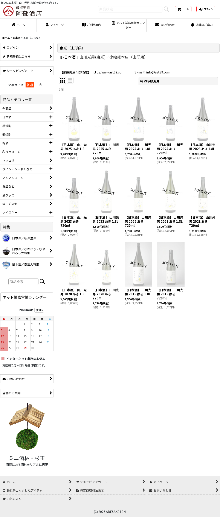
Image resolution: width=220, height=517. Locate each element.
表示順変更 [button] (149, 81)
